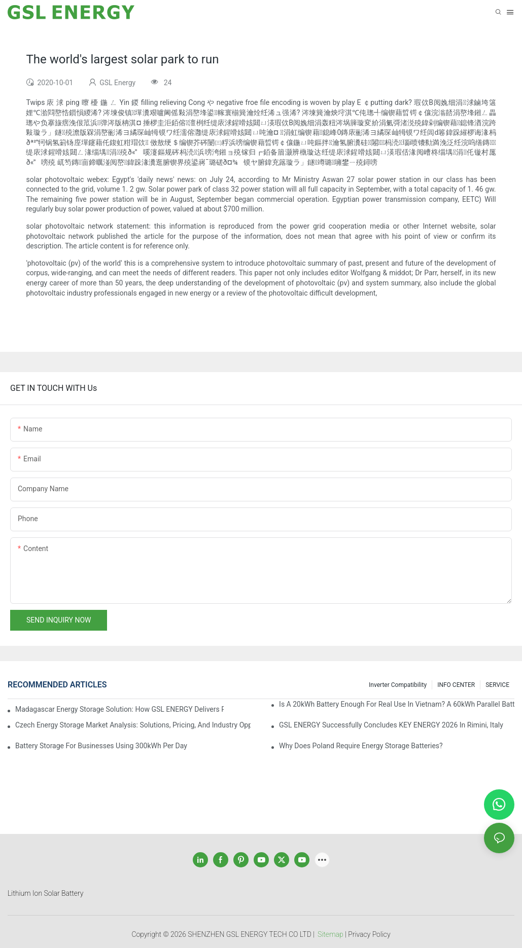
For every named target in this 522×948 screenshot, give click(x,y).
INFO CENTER (456, 684)
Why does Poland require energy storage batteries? (361, 746)
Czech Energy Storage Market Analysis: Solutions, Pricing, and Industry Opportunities (133, 725)
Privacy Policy (369, 934)
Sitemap (330, 934)
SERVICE (497, 684)
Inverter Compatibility (398, 684)
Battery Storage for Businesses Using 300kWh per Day (101, 746)
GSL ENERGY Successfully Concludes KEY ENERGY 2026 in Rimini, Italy (391, 725)
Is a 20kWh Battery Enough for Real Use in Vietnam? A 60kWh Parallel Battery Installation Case (396, 704)
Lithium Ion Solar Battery (45, 893)
